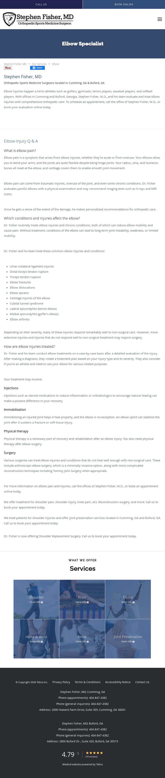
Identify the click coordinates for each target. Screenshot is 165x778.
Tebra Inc (42, 682)
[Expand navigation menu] (159, 19)
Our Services (39, 64)
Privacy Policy (61, 682)
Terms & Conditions (87, 682)
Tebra (99, 764)
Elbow (55, 64)
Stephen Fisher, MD (15, 64)
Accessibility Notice (118, 682)
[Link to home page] (37, 19)
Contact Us (142, 682)
